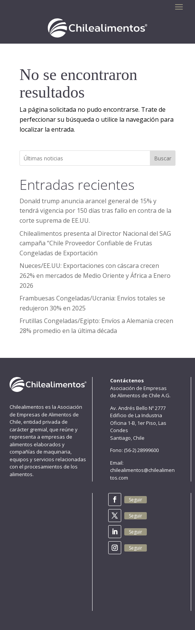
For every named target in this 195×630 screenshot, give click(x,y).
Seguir (135, 499)
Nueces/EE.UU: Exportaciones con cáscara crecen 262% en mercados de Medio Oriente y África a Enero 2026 (95, 275)
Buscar (162, 158)
